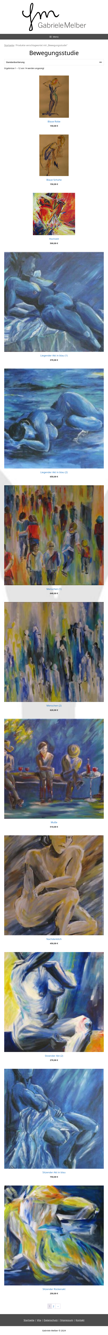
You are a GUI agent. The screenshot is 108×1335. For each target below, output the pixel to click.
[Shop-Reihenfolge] (54, 62)
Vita (39, 1320)
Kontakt (80, 1320)
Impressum (66, 1320)
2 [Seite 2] (53, 1306)
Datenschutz (51, 1320)
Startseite (9, 45)
